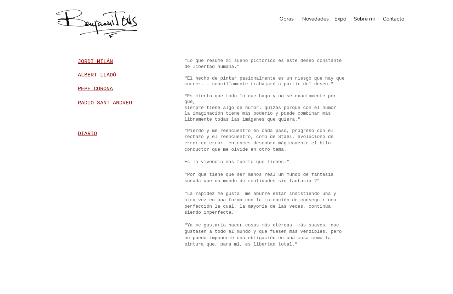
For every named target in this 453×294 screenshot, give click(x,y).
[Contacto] (393, 18)
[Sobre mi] (364, 18)
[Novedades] (315, 18)
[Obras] (286, 18)
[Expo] (340, 18)
